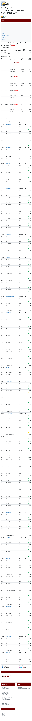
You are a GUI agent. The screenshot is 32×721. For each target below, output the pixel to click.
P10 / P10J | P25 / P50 (8, 697)
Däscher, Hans (8, 147)
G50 (2, 27)
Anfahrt (3, 715)
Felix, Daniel (8, 257)
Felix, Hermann (8, 188)
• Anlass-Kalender (5, 689)
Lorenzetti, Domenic (9, 381)
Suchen (3, 39)
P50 (2, 29)
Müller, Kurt (8, 537)
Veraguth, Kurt (8, 592)
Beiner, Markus (8, 124)
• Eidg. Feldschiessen (22, 689)
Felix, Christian (8, 234)
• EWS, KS (6, 693)
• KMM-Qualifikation (5, 694)
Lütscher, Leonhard (9, 413)
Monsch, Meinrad (8, 464)
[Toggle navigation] (3, 21)
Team (3, 714)
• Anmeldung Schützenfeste (7, 691)
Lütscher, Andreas (9, 395)
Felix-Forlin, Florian (9, 275)
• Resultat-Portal (5, 692)
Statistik (3, 33)
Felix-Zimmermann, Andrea (10, 296)
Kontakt (3, 716)
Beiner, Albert (8, 138)
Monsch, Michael (8, 487)
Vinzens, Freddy (8, 606)
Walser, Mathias (8, 636)
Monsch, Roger (8, 512)
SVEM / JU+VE (9, 704)
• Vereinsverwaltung (5, 688)
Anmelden (3, 17)
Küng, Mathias (8, 367)
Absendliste (4, 37)
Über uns (3, 713)
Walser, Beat (8, 652)
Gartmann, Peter (8, 312)
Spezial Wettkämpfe (5, 35)
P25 (2, 31)
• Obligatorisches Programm (23, 691)
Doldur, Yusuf (8, 163)
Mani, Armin (8, 436)
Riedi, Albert (8, 558)
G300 (3, 24)
